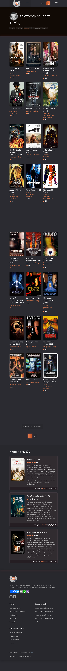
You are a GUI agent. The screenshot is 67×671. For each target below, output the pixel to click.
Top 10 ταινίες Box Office (17, 611)
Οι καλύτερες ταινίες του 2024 (44, 615)
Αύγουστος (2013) (33, 459)
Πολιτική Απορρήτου (25, 656)
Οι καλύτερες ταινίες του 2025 (44, 611)
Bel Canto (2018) (32, 68)
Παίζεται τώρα (14, 636)
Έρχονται (16, 632)
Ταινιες (19, 28)
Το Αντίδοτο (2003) (33, 190)
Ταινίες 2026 (13, 615)
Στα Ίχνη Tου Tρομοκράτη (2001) (14, 260)
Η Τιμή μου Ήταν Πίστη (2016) (38, 532)
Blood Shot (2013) (33, 108)
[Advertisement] (34, 216)
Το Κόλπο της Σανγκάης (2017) (38, 496)
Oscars (12, 643)
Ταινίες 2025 (13, 618)
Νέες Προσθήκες (15, 639)
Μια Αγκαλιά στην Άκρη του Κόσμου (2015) (49, 71)
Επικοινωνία (13, 656)
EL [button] (42, 3)
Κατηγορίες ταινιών (15, 608)
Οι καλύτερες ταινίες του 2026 (44, 608)
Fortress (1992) (32, 379)
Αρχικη (12, 28)
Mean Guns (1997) (33, 298)
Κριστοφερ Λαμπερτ (40, 28)
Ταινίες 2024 (13, 622)
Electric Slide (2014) (17, 108)
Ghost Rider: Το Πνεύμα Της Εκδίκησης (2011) (16, 152)
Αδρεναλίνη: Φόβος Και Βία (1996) (48, 300)
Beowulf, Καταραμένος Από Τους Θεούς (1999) (17, 300)
